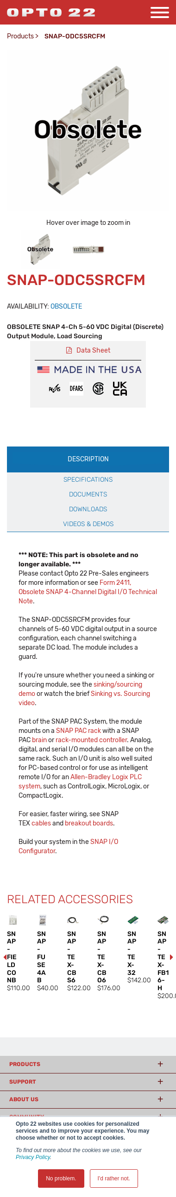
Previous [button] (4, 957)
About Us (23, 1099)
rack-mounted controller (91, 740)
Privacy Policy (33, 1157)
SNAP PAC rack (78, 731)
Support (22, 1082)
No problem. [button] (61, 1178)
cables (41, 823)
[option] (40, 249)
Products (20, 36)
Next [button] (171, 957)
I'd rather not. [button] (114, 1178)
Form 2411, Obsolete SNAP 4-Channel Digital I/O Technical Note (88, 592)
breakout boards (89, 823)
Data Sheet (93, 350)
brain (39, 740)
